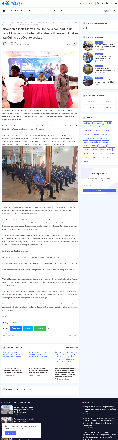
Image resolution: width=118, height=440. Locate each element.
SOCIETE (43, 11)
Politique (12, 22)
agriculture (87, 123)
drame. (94, 127)
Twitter (29, 328)
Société (111, 153)
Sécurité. (95, 153)
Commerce (98, 123)
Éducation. (97, 130)
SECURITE (53, 11)
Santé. (102, 150)
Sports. (86, 161)
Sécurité (86, 153)
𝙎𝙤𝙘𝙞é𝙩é (86, 157)
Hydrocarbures (95, 142)
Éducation (87, 130)
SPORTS (109, 157)
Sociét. (103, 153)
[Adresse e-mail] (99, 185)
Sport (102, 157)
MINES (94, 146)
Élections (107, 130)
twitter (108, 101)
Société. (94, 157)
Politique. (87, 150)
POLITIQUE (33, 11)
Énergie (96, 134)
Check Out (18, 428)
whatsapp (90, 101)
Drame (86, 127)
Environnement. (102, 138)
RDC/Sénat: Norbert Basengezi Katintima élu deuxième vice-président (13, 370)
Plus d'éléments (72, 348)
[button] (114, 10)
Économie (102, 127)
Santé (95, 150)
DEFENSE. (108, 123)
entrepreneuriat (89, 138)
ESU (112, 138)
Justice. (86, 146)
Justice (105, 142)
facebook (108, 107)
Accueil (5, 22)
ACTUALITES (20, 11)
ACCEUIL (9, 11)
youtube (91, 107)
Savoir (109, 150)
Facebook (17, 328)
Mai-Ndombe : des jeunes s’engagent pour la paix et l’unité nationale (23, 409)
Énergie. (104, 134)
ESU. (85, 142)
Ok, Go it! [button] (10, 433)
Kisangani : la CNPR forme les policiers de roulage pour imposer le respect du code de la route (99, 409)
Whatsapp (41, 328)
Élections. (87, 134)
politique (102, 146)
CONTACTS (63, 11)
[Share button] (49, 328)
